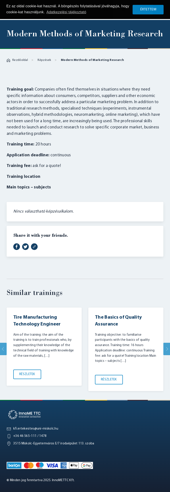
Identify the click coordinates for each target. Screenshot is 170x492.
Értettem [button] (148, 9)
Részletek (27, 374)
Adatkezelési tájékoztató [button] (66, 12)
